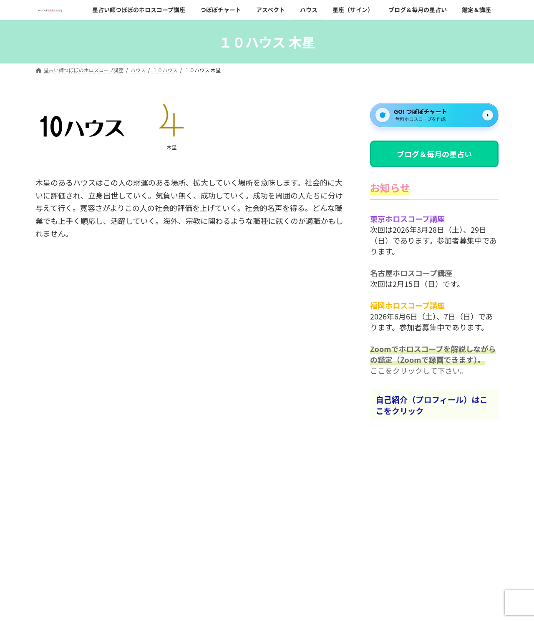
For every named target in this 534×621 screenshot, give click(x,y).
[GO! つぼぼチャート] (434, 115)
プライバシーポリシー (134, 572)
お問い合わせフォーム (68, 572)
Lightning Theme (264, 606)
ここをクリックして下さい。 (418, 370)
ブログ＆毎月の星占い (434, 153)
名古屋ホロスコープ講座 (411, 273)
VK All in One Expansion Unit (322, 606)
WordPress (219, 606)
